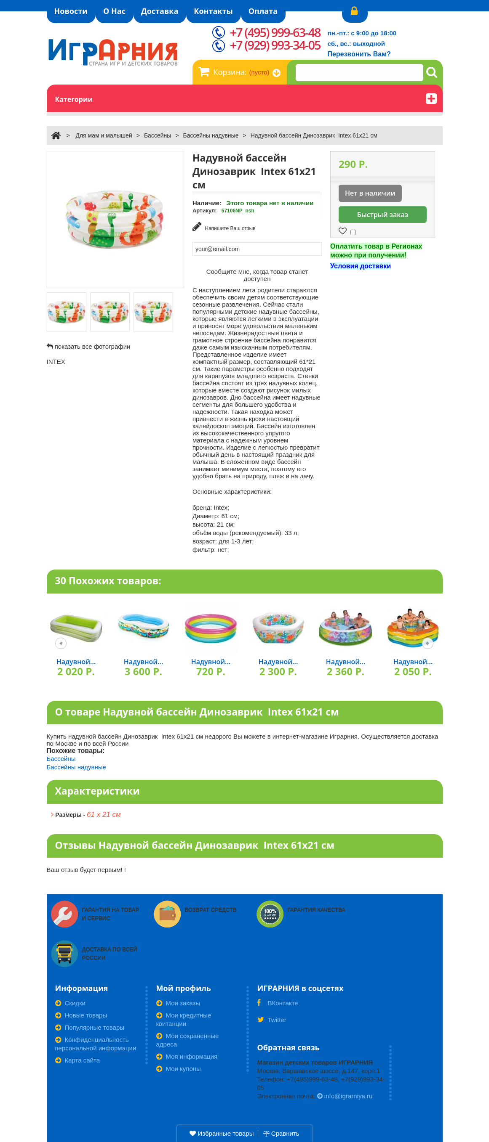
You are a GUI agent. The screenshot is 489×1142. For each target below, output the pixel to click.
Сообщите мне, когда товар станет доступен (257, 275)
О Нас (114, 11)
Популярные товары (90, 1027)
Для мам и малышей (103, 135)
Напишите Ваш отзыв (224, 226)
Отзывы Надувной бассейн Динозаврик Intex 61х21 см (195, 845)
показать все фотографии (93, 346)
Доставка (159, 11)
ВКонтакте (277, 1005)
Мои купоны (178, 1068)
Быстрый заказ (382, 214)
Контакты (213, 11)
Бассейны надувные (210, 135)
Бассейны (157, 135)
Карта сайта (77, 1060)
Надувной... (76, 661)
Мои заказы (178, 1003)
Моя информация (187, 1056)
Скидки (70, 1003)
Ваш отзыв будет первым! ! (86, 869)
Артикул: (204, 210)
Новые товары (81, 1015)
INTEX (56, 361)
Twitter (271, 1022)
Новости (71, 11)
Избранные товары (222, 1133)
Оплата (263, 11)
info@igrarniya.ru (345, 1096)
